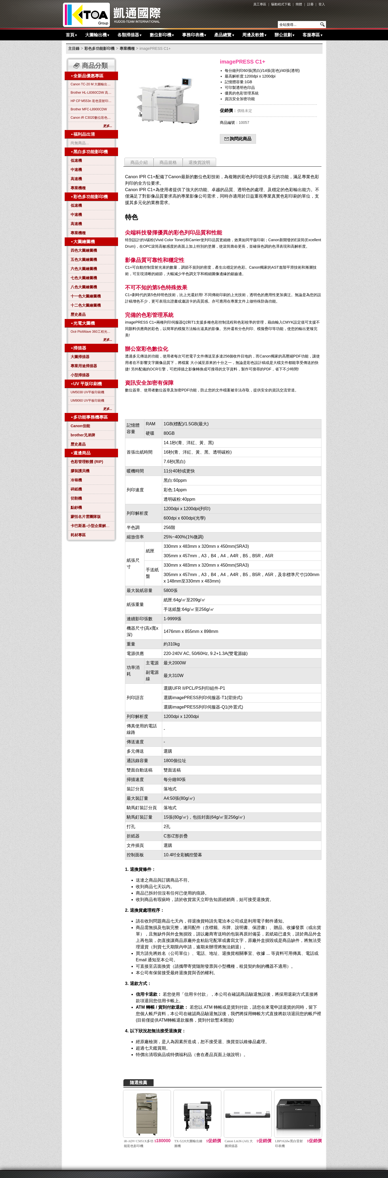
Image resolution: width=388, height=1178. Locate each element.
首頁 (72, 35)
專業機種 (127, 48)
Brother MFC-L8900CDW (89, 109)
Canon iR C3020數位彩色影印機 (91, 118)
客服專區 (313, 35)
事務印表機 (194, 35)
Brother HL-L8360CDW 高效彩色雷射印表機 (91, 92)
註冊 (310, 4)
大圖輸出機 (97, 35)
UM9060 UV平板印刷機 (87, 400)
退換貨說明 (199, 162)
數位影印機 (162, 35)
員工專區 (259, 4)
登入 (321, 4)
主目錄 (73, 48)
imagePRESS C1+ (155, 48)
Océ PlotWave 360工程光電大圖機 (91, 332)
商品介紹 (139, 162)
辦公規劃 (285, 35)
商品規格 (168, 162)
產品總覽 (224, 35)
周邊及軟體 (254, 35)
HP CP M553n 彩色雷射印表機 (91, 101)
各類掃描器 (129, 35)
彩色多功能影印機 (99, 48)
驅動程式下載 (281, 4)
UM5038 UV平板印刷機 (87, 392)
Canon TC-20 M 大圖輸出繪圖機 (91, 84)
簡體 (299, 4)
